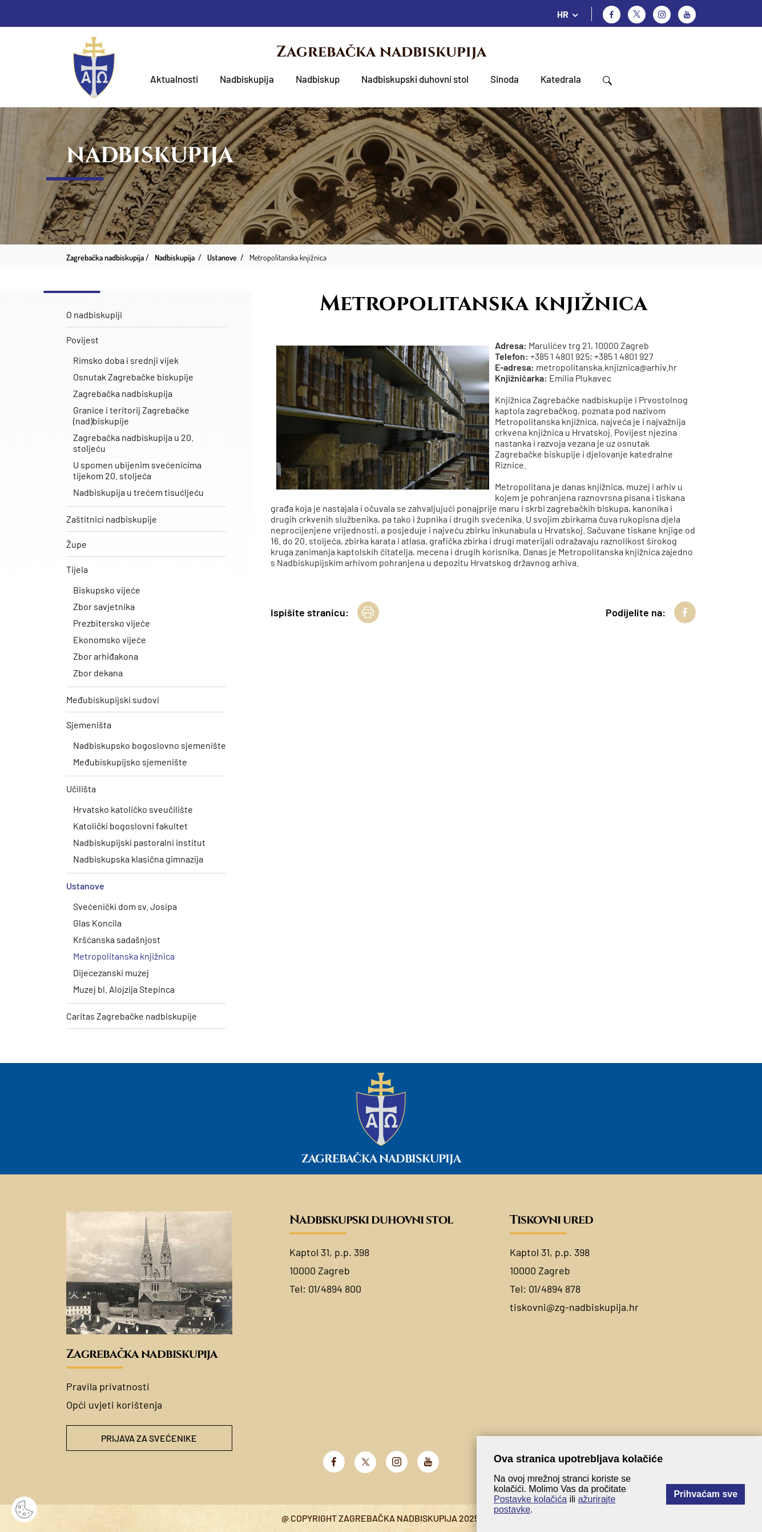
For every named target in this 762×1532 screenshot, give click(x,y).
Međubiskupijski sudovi (112, 699)
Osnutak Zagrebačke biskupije (133, 376)
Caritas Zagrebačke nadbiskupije (131, 1015)
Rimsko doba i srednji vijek (126, 360)
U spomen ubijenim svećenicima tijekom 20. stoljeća (137, 470)
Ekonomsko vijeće (109, 639)
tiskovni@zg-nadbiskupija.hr (574, 1307)
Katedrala (561, 79)
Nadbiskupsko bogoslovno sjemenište (149, 745)
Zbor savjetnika (104, 606)
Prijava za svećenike (149, 1438)
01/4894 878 (554, 1288)
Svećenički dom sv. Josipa (125, 906)
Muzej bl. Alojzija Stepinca (124, 989)
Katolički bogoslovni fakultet (130, 825)
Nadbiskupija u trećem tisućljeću (138, 492)
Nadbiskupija (247, 79)
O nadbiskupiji (94, 314)
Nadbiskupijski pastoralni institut (139, 842)
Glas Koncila (97, 922)
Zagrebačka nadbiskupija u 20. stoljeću (133, 443)
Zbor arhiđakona (105, 656)
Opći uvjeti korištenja (114, 1404)
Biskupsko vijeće (106, 589)
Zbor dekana (98, 672)
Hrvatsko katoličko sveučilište (133, 809)
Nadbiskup (318, 79)
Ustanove (85, 885)
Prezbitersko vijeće (111, 622)
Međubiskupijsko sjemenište (130, 761)
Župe (76, 544)
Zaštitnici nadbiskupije (111, 519)
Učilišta (81, 788)
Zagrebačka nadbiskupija (381, 52)
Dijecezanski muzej (111, 972)
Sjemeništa (88, 724)
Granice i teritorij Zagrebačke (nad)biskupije (131, 415)
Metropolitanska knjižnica (124, 956)
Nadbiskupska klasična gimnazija (138, 858)
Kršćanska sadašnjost (116, 939)
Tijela (77, 569)
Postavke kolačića (530, 1499)
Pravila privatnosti (108, 1386)
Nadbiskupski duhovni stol (415, 79)
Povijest (82, 339)
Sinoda (504, 79)
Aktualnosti (174, 79)
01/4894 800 (334, 1288)
